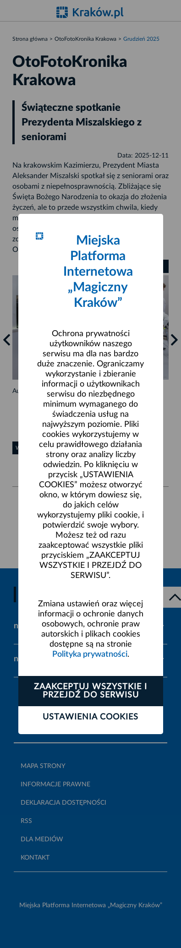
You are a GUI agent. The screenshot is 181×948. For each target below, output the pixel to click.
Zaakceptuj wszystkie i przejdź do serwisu (90, 691)
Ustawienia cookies (90, 717)
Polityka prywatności (89, 654)
